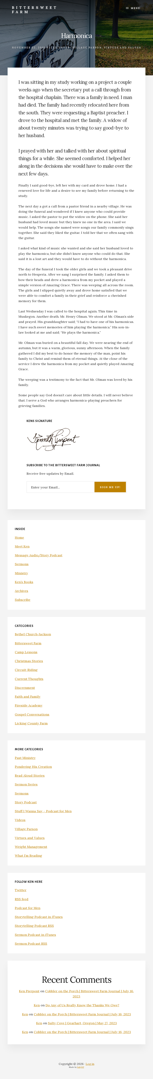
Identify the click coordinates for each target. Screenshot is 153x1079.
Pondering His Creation (33, 767)
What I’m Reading (28, 855)
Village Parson (87, 47)
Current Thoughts (29, 679)
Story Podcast (26, 802)
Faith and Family (27, 696)
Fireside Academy (28, 705)
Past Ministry (25, 758)
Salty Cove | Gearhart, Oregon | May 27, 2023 (82, 1023)
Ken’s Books (24, 582)
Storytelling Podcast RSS (34, 926)
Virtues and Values (122, 47)
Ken (37, 1005)
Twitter (20, 890)
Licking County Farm (31, 723)
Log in (90, 1064)
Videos (20, 820)
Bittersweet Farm (35, 9)
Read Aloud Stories (30, 775)
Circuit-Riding (26, 670)
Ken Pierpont (29, 991)
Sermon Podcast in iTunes (35, 935)
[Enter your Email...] (77, 487)
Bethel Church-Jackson (33, 634)
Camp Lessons (26, 652)
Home (19, 537)
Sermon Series (26, 784)
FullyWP (80, 1067)
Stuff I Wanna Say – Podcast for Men (43, 811)
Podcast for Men (27, 908)
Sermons (22, 564)
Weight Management (31, 847)
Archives (21, 591)
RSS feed (21, 899)
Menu (135, 8)
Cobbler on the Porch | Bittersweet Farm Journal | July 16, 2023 (82, 1014)
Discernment (25, 688)
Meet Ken (22, 546)
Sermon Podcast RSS (31, 943)
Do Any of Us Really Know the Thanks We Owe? (82, 1005)
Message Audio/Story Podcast (38, 555)
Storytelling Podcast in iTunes (39, 917)
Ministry (21, 573)
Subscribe (22, 600)
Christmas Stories (29, 661)
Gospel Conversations (32, 714)
